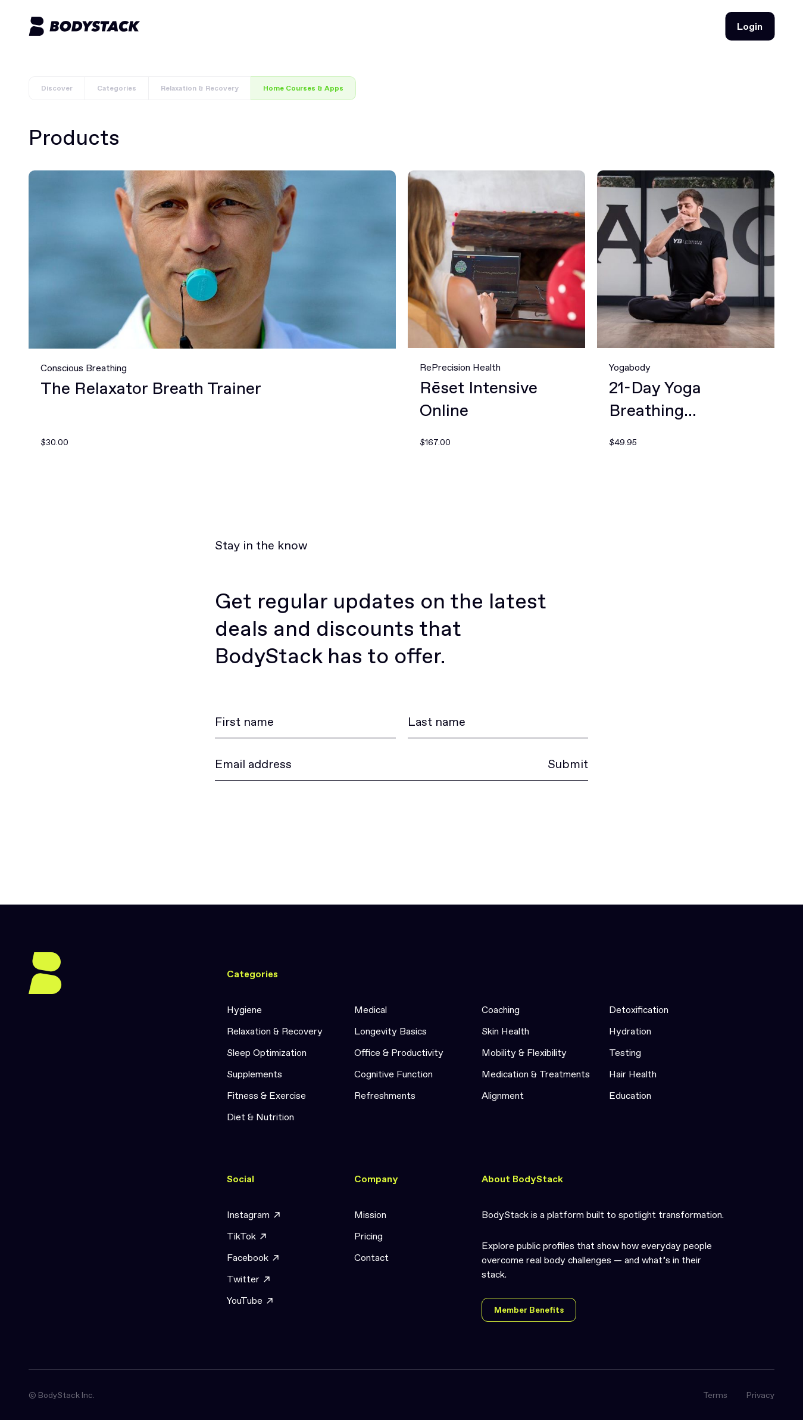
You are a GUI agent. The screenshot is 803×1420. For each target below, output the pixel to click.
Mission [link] (370, 1214)
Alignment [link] (503, 1095)
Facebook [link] (253, 1257)
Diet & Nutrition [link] (260, 1116)
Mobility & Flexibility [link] (524, 1052)
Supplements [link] (254, 1073)
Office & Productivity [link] (398, 1052)
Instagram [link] (254, 1215)
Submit (568, 764)
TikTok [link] (247, 1236)
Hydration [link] (630, 1030)
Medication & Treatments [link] (536, 1073)
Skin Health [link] (505, 1030)
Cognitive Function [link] (393, 1073)
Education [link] (630, 1095)
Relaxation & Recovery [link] (275, 1030)
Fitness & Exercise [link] (266, 1095)
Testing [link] (625, 1052)
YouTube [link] (250, 1300)
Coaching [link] (501, 1009)
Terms (715, 1395)
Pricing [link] (368, 1235)
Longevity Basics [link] (390, 1030)
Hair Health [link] (633, 1073)
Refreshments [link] (384, 1095)
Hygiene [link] (244, 1009)
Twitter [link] (249, 1279)
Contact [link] (371, 1257)
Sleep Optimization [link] (267, 1052)
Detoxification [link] (638, 1009)
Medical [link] (370, 1009)
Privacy (760, 1395)
